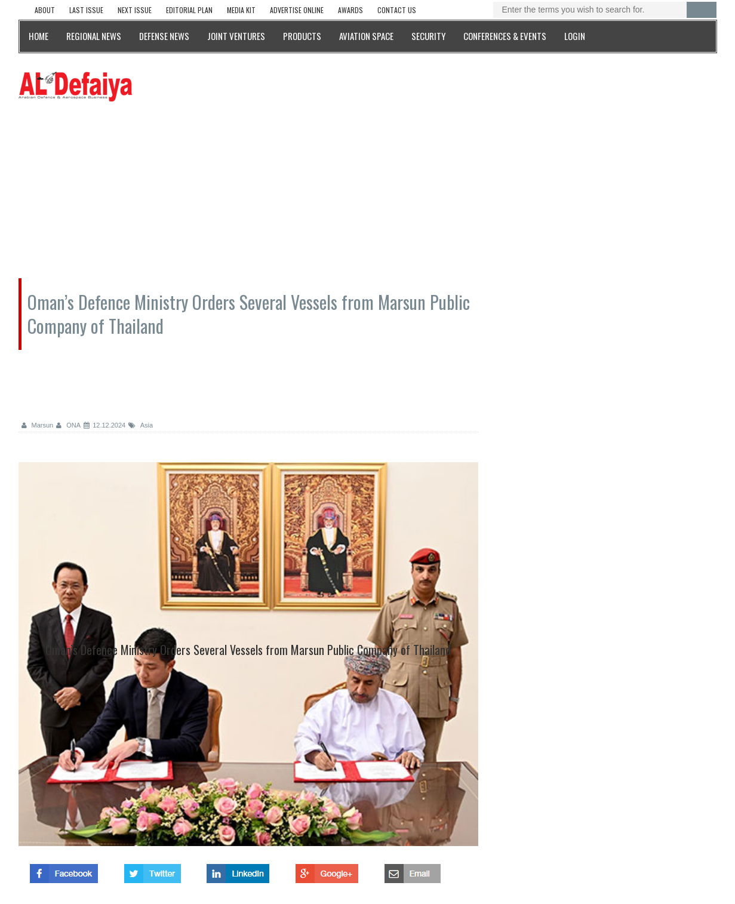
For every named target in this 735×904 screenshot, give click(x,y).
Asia (140, 425)
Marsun (37, 425)
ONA (68, 425)
